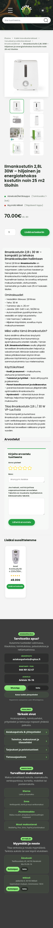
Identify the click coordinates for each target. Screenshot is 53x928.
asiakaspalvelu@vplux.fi (26, 659)
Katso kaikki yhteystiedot (26, 694)
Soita (38, 688)
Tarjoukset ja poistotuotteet (26, 749)
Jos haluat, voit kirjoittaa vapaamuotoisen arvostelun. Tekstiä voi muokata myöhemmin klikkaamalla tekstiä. (25, 491)
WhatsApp (15, 688)
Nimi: (10, 474)
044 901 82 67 (26, 669)
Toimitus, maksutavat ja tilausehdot (29, 741)
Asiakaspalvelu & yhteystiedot (26, 732)
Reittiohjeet (13, 869)
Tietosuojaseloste (26, 757)
